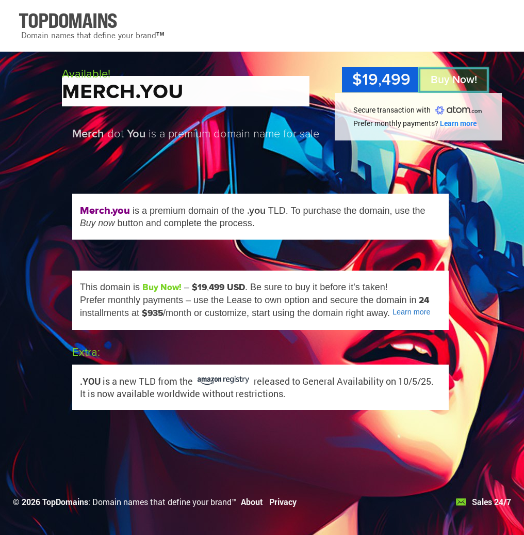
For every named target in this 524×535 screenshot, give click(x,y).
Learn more (458, 123)
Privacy (283, 501)
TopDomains (65, 501)
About (252, 501)
